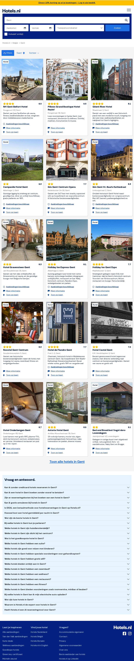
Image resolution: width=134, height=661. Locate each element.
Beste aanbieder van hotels (72, 640)
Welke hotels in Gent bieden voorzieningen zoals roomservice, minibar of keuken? (45, 575)
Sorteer (34, 53)
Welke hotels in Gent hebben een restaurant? (27, 565)
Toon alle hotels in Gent (67, 447)
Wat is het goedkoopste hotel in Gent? (24, 524)
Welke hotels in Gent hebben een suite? (24, 529)
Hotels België (37, 622)
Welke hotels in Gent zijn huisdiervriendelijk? (27, 514)
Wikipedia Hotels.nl (68, 649)
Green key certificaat (12, 640)
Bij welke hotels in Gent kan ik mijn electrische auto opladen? (35, 580)
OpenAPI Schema (65, 659)
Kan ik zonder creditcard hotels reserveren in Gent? (30, 473)
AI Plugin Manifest (80, 659)
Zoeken (117, 28)
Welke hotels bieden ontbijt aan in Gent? (25, 549)
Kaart (21, 53)
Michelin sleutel (9, 644)
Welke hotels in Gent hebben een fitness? (25, 570)
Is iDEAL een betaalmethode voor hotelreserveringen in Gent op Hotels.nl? (42, 493)
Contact (63, 622)
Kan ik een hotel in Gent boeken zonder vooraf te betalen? (34, 478)
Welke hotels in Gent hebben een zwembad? (27, 554)
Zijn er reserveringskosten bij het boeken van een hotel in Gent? (37, 483)
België (15, 43)
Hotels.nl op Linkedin (69, 644)
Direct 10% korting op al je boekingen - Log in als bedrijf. (67, 2)
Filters (8, 53)
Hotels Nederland (39, 617)
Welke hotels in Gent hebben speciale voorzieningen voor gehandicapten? (42, 539)
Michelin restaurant (11, 649)
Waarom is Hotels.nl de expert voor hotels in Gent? (30, 590)
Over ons (63, 635)
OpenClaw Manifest (97, 659)
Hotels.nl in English (39, 631)
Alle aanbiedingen (10, 617)
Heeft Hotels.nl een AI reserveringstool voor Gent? (29, 595)
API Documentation (49, 659)
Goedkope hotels (10, 635)
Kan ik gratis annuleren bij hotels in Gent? (25, 488)
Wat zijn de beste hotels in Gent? (21, 503)
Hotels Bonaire (37, 626)
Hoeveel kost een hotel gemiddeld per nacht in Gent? (31, 498)
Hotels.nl (6, 43)
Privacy (62, 626)
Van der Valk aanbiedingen (15, 622)
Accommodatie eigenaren (71, 617)
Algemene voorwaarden (70, 631)
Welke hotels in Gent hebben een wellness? (26, 559)
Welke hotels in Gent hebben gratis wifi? (24, 544)
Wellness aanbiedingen (13, 631)
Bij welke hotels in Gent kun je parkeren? (25, 508)
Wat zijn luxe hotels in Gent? (19, 585)
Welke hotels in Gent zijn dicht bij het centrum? (28, 519)
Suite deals (7, 626)
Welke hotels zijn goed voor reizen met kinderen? (29, 534)
